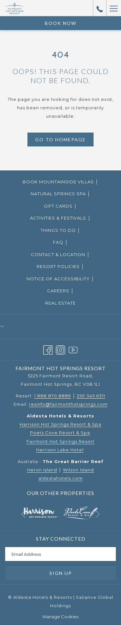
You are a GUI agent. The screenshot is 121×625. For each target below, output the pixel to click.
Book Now (60, 23)
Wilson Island (78, 469)
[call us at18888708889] (99, 8)
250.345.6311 (91, 395)
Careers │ (60, 290)
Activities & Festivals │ (60, 218)
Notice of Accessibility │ (60, 278)
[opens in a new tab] (40, 512)
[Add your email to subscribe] (60, 554)
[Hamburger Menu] (113, 8)
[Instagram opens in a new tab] (60, 349)
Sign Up (60, 573)
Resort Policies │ (60, 266)
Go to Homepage (60, 139)
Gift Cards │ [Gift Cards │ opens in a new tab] (69, 206)
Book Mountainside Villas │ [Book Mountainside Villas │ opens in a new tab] (69, 182)
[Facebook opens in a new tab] (48, 349)
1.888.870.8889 (52, 395)
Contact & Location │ (60, 254)
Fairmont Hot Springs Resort (60, 441)
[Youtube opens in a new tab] (73, 349)
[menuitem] (60, 181)
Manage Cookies (60, 616)
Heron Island (42, 469)
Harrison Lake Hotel (60, 449)
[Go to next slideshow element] (98, 514)
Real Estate (60, 303)
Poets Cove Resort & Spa (60, 432)
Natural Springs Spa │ (60, 193)
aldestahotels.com (60, 478)
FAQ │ (60, 242)
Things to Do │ (60, 230)
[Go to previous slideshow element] (23, 514)
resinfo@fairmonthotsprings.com (68, 404)
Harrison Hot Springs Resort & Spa (60, 424)
